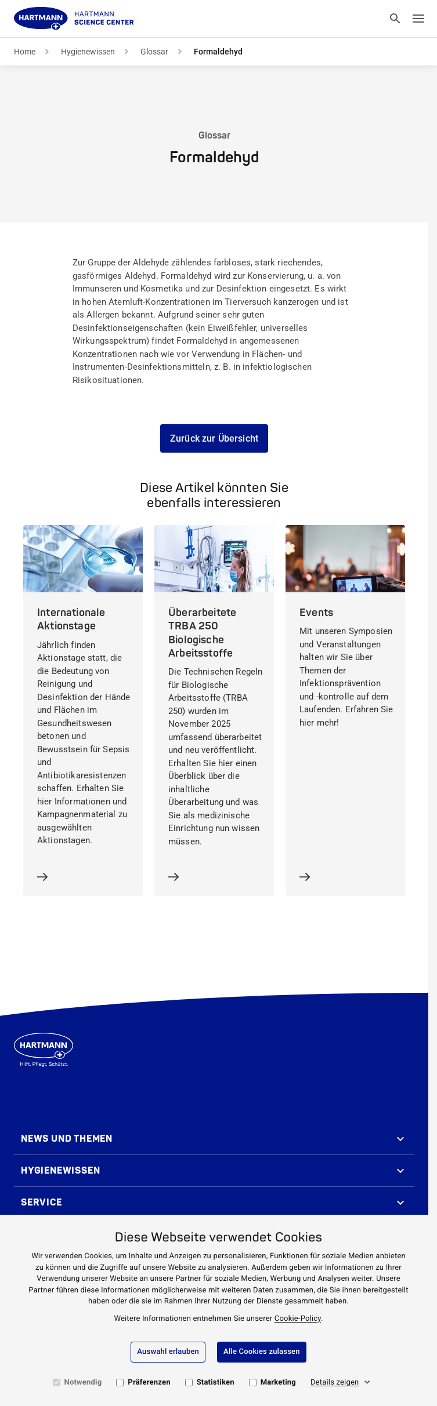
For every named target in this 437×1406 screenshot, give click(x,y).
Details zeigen (334, 1382)
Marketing (278, 1382)
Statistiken (215, 1382)
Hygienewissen (88, 51)
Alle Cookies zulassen (261, 1351)
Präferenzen (149, 1382)
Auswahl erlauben (168, 1351)
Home (24, 51)
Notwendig (83, 1382)
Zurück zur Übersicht (214, 438)
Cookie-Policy (298, 1318)
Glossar (154, 51)
